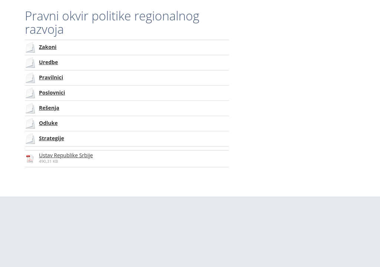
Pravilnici (51, 77)
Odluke (48, 122)
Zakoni (47, 46)
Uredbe (48, 62)
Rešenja (49, 107)
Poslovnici (52, 92)
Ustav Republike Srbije (66, 155)
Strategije (51, 138)
